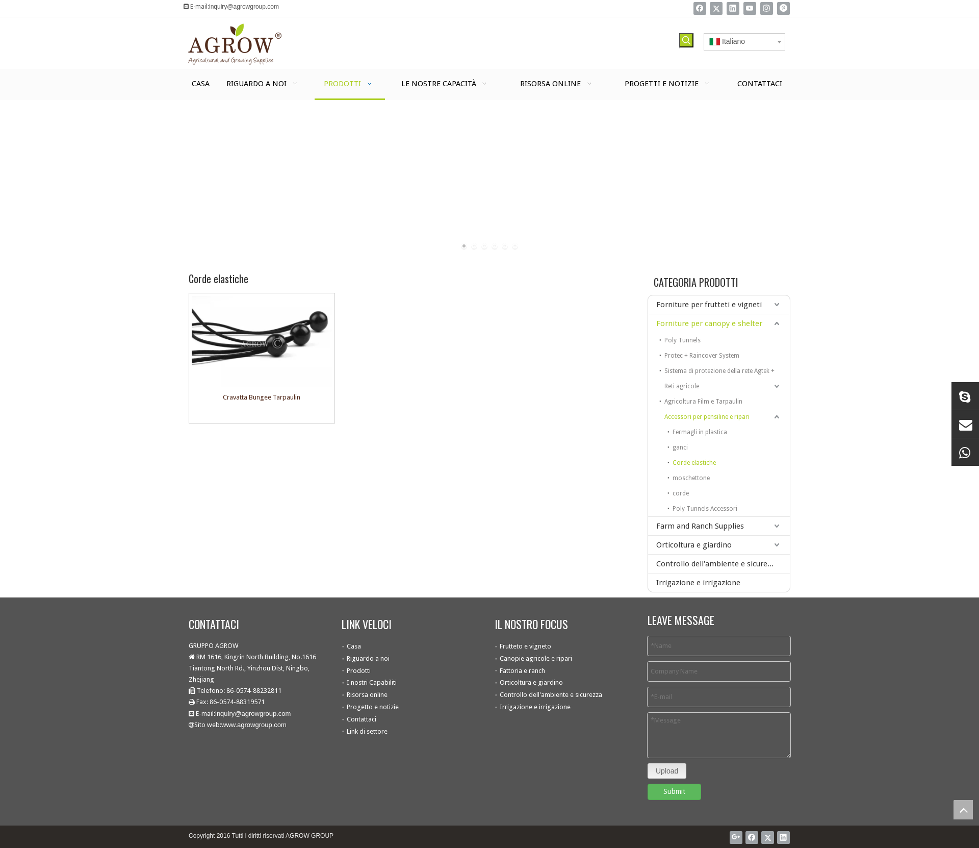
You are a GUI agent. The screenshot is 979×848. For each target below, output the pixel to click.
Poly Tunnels (682, 340)
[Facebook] (699, 8)
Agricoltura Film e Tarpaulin (703, 401)
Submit (674, 791)
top (963, 809)
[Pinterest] (783, 8)
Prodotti (359, 671)
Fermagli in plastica (700, 432)
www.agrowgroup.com (254, 725)
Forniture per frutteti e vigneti (709, 304)
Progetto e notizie (373, 707)
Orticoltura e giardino (694, 545)
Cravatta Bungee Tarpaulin (261, 397)
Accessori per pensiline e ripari (707, 416)
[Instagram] (766, 8)
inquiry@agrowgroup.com (244, 6)
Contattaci (361, 719)
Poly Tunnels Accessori (705, 508)
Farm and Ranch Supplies (700, 526)
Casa (354, 646)
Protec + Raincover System (701, 355)
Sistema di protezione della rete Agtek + (719, 371)
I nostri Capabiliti (372, 682)
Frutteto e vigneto (525, 646)
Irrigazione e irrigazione (698, 582)
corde (681, 493)
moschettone (691, 478)
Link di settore (367, 731)
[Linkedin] (733, 8)
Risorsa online (367, 695)
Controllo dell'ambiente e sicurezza (717, 563)
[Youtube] (749, 8)
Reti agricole (681, 386)
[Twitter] (716, 8)
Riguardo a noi (368, 658)
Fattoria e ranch (522, 671)
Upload (667, 771)
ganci (680, 447)
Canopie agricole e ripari (536, 658)
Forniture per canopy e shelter (709, 323)
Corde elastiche (694, 462)
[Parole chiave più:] (686, 40)
